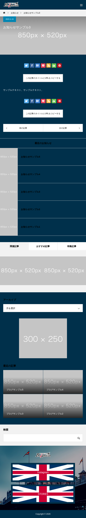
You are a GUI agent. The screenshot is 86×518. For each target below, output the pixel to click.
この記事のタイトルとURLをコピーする (43, 78)
